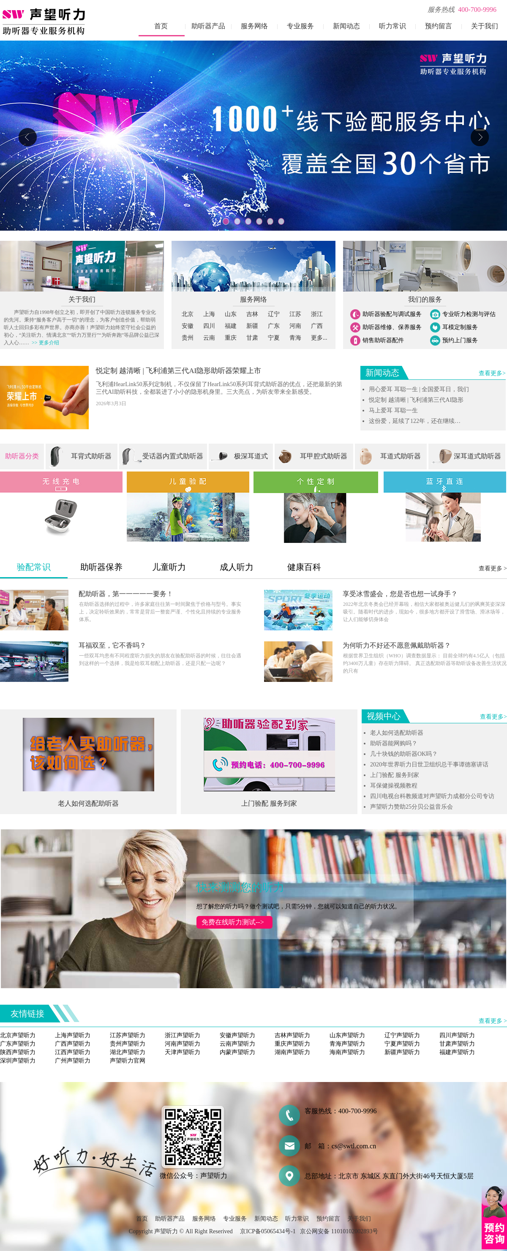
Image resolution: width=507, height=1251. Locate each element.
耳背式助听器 (91, 456)
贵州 (188, 338)
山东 (231, 314)
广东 (274, 326)
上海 (209, 314)
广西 (317, 326)
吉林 (252, 314)
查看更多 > (493, 568)
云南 (209, 338)
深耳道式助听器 (477, 456)
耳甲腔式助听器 (323, 456)
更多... (319, 338)
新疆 (252, 326)
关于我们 (484, 26)
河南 (295, 326)
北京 (188, 314)
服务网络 (254, 26)
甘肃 (252, 338)
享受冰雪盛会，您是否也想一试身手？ (400, 593)
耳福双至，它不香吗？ (112, 645)
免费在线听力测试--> (230, 922)
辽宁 (274, 314)
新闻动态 (346, 26)
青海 (295, 338)
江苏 (295, 314)
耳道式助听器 (400, 456)
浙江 (317, 314)
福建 (231, 326)
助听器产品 (208, 26)
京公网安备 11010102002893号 (339, 1231)
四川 (209, 326)
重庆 (231, 338)
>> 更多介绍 (44, 343)
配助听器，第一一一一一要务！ (126, 593)
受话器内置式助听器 (172, 456)
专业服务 (300, 26)
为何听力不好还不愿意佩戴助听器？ (397, 645)
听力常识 (392, 26)
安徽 (188, 326)
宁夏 (274, 338)
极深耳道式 (251, 456)
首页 (161, 26)
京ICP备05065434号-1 (267, 1231)
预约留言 (438, 26)
